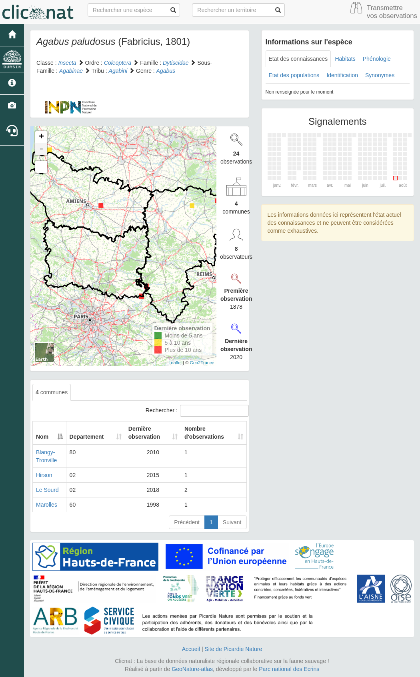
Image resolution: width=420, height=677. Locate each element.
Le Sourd (47, 490)
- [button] (41, 149)
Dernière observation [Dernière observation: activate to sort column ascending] (139, 432)
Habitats (345, 59)
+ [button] (41, 137)
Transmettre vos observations (392, 12)
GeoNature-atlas (192, 669)
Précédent (187, 522)
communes (52, 392)
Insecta (67, 63)
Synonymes (379, 75)
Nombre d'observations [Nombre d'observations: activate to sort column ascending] (203, 432)
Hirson (44, 475)
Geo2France (202, 362)
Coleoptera (118, 63)
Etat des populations (294, 75)
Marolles (46, 504)
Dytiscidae (176, 63)
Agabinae (71, 71)
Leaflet (175, 362)
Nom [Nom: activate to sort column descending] (42, 436)
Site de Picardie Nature (233, 649)
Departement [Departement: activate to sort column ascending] (90, 436)
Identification (342, 75)
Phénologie (377, 59)
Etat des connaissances (298, 59)
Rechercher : (196, 411)
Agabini (118, 71)
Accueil (191, 649)
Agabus (165, 71)
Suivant (232, 522)
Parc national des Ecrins (289, 669)
